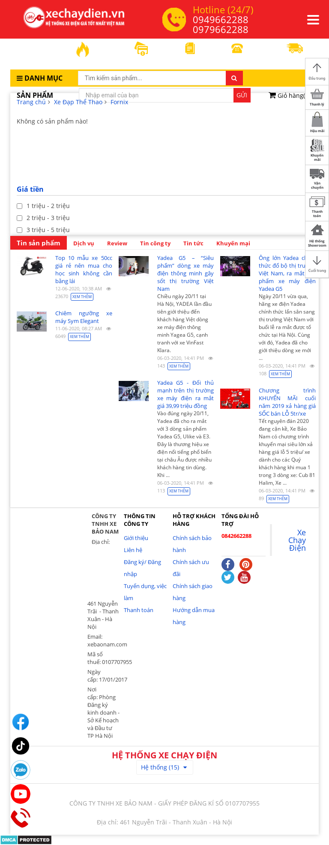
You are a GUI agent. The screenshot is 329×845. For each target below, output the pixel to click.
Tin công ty (155, 243)
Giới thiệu (136, 538)
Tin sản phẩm (38, 243)
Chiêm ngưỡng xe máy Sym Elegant (83, 317)
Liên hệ (133, 550)
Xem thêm (82, 296)
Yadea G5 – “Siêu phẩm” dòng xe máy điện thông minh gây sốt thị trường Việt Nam (185, 273)
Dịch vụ (83, 243)
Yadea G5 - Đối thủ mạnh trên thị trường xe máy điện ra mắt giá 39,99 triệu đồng (185, 394)
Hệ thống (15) (164, 767)
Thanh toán (138, 610)
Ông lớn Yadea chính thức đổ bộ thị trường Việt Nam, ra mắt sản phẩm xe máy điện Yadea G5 (287, 273)
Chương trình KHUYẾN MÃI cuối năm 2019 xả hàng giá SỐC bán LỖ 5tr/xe (287, 401)
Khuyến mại (233, 243)
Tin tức (193, 243)
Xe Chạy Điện (297, 540)
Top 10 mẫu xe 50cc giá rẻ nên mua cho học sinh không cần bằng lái (83, 269)
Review (117, 243)
